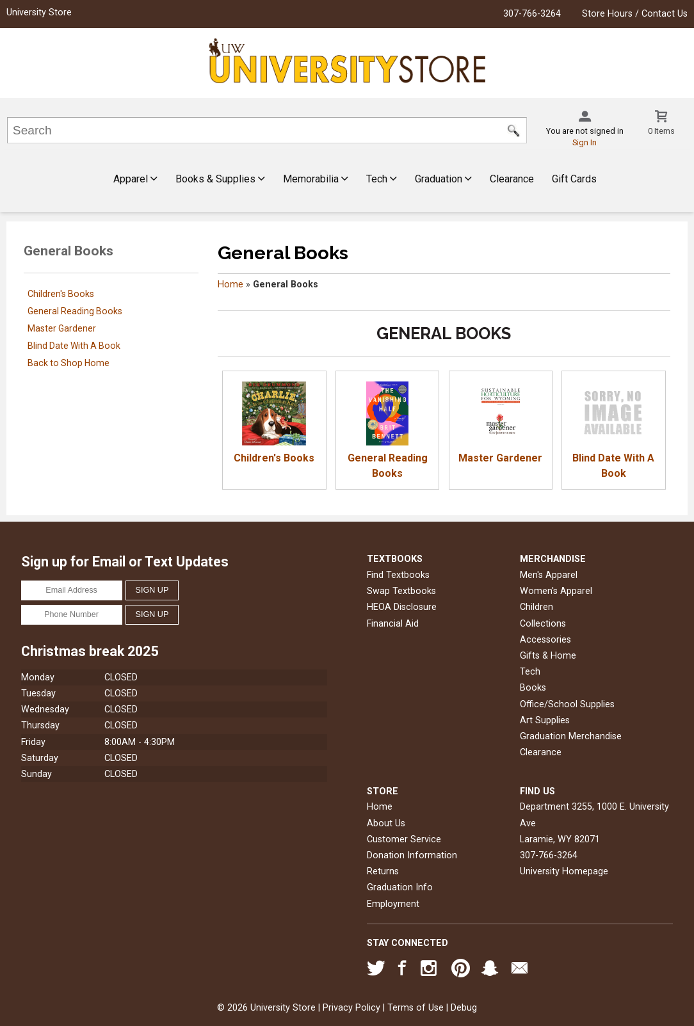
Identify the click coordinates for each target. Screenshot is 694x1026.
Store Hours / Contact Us (635, 13)
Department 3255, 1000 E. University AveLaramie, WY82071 (594, 822)
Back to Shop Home (68, 363)
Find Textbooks (398, 575)
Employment (393, 904)
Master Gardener (62, 328)
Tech (381, 179)
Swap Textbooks (401, 591)
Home (230, 284)
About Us (386, 823)
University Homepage (564, 871)
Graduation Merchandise (571, 736)
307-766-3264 (532, 13)
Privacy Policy (351, 1007)
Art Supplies (545, 720)
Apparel (135, 179)
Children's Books (61, 294)
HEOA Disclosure (402, 607)
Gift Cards (574, 179)
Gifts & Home (548, 655)
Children (536, 607)
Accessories (545, 639)
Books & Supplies (220, 179)
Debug (464, 1007)
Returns (383, 871)
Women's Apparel (556, 591)
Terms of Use (415, 1007)
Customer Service (404, 839)
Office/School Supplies (567, 704)
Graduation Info (400, 887)
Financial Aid (393, 623)
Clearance (512, 179)
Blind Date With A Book (74, 346)
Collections (543, 623)
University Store (39, 12)
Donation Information (412, 855)
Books (533, 687)
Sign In (584, 142)
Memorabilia (315, 179)
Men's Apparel (548, 575)
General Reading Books (75, 311)
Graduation (443, 179)
